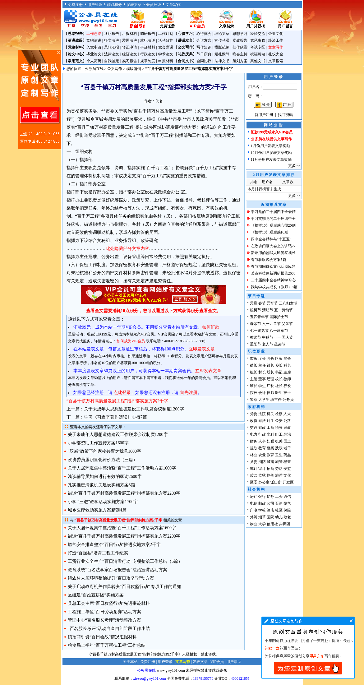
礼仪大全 (275, 54)
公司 (270, 503)
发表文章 (134, 4)
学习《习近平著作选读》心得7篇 (115, 417)
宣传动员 (221, 40)
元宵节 (272, 303)
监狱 (262, 475)
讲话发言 (185, 40)
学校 (262, 510)
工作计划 (165, 33)
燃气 (287, 503)
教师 (287, 379)
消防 (262, 462)
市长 (253, 358)
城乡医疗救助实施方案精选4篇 (97, 510)
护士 (287, 393)
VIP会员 (217, 662)
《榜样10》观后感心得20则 (273, 225)
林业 (253, 455)
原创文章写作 (39, 99)
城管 (279, 462)
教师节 (255, 337)
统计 (253, 468)
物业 (253, 524)
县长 (270, 358)
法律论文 (111, 54)
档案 (270, 448)
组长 (253, 372)
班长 (253, 386)
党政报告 (240, 40)
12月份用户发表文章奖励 (271, 152)
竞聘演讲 (93, 40)
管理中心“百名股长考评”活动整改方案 (104, 620)
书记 (279, 372)
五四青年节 (259, 317)
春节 (262, 303)
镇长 (270, 365)
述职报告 (111, 33)
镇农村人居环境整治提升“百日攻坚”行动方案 (111, 578)
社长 (279, 386)
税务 (279, 427)
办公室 (264, 482)
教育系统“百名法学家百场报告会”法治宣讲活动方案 (117, 569)
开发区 (288, 482)
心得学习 (185, 33)
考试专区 (257, 47)
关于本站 (130, 662)
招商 (270, 468)
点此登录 (122, 392)
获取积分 (114, 4)
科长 (287, 365)
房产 (253, 496)
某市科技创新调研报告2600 (273, 273)
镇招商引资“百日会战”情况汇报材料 (102, 637)
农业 (262, 455)
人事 (262, 441)
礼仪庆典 (185, 54)
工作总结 (93, 33)
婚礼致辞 (221, 54)
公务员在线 (94, 69)
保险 (287, 510)
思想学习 (240, 33)
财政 (262, 427)
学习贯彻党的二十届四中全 (273, 218)
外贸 (253, 517)
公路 (287, 421)
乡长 (279, 365)
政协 (253, 421)
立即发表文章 (202, 349)
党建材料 (75, 47)
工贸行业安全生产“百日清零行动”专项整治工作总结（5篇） (125, 561)
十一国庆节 (283, 337)
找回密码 (285, 115)
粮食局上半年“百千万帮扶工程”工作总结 (106, 645)
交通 (253, 427)
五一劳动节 (283, 310)
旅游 (279, 475)
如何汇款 (210, 327)
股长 (270, 372)
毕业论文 (93, 54)
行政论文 (147, 54)
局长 (287, 358)
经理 (270, 379)
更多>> (294, 166)
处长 (253, 365)
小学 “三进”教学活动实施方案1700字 (103, 501)
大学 (262, 524)
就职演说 (147, 40)
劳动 (279, 468)
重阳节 (255, 344)
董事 (262, 379)
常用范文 (75, 61)
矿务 (270, 496)
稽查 (287, 462)
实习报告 (129, 61)
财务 (253, 441)
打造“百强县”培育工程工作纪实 (98, 553)
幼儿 (279, 517)
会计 (262, 393)
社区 (279, 510)
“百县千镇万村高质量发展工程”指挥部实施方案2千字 (117, 401)
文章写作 (173, 4)
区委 (253, 482)
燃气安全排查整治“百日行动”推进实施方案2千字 (114, 544)
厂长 (270, 386)
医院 (270, 517)
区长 (279, 358)
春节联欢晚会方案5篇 (268, 259)
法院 (262, 414)
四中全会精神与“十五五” (271, 239)
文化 (287, 475)
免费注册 (75, 4)
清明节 (267, 310)
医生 (279, 393)
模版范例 (221, 47)
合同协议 (203, 61)
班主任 (276, 399)
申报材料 (165, 61)
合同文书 (185, 61)
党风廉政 (257, 40)
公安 (279, 421)
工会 (279, 496)
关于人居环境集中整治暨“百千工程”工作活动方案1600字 (122, 468)
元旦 (253, 303)
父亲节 (287, 324)
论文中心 (75, 54)
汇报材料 (129, 33)
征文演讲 (111, 40)
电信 (253, 503)
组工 (279, 434)
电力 (253, 434)
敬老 (287, 517)
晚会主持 (240, 54)
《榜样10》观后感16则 (269, 232)
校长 (279, 379)
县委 (253, 462)
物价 (270, 475)
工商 (270, 427)
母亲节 (255, 324)
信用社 (272, 524)
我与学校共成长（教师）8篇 (274, 287)
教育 (262, 448)
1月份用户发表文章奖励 (270, 146)
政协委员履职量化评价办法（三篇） (102, 459)
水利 (270, 434)
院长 (253, 393)
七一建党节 (259, 330)
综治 (287, 434)
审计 (262, 468)
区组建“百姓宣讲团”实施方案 (96, 595)
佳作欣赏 (240, 47)
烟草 (262, 517)
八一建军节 (279, 330)
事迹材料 (147, 47)
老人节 (267, 344)
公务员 (288, 399)
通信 (287, 496)
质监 (253, 475)
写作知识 (203, 47)
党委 (253, 414)
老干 (287, 448)
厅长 (262, 358)
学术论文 (165, 54)
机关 (270, 414)
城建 (270, 462)
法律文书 (221, 61)
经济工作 (275, 40)
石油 (279, 503)
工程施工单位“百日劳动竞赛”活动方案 (104, 611)
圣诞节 (279, 344)
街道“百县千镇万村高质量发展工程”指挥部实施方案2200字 (124, 493)
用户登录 (94, 4)
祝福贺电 (257, 54)
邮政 (262, 503)
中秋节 (267, 337)
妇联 (270, 441)
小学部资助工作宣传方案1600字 (98, 443)
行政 (262, 434)
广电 (253, 510)
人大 (287, 414)
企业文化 (275, 33)
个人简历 (93, 61)
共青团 (284, 524)
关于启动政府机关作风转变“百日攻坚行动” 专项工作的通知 (125, 586)
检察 (279, 414)
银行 (262, 496)
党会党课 (165, 47)
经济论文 (129, 54)
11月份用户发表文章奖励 (271, 159)
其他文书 (257, 61)
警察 (253, 399)
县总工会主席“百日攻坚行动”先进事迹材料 (109, 603)
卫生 (279, 455)
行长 (287, 386)
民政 (287, 427)
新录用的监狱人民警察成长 (273, 253)
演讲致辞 (75, 40)
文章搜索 (275, 61)
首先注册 (188, 392)
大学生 (264, 399)
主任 (262, 365)
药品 (287, 455)
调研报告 (147, 33)
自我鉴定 (111, 61)
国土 (287, 441)
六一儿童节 (271, 324)
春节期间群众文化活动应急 (273, 266)
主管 (253, 379)
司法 (262, 421)
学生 (262, 386)
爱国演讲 (129, 40)
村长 (262, 372)
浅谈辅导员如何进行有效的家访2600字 (105, 476)
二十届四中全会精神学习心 (273, 280)
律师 (270, 393)
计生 (270, 421)
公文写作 (185, 47)
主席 (287, 372)
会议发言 (203, 40)
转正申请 (129, 47)
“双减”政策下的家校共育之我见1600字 (104, 451)
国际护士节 (279, 317)
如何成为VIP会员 (131, 341)
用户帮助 (233, 662)
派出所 (276, 482)
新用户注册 (264, 115)
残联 (279, 448)
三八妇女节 (288, 303)
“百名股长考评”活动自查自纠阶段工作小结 (109, 628)
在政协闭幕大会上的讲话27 (273, 246)
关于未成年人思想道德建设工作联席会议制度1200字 (134, 409)
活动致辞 (165, 40)
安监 (287, 468)
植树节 (255, 310)
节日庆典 (203, 54)
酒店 (270, 510)
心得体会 (203, 33)
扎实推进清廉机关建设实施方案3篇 (101, 485)
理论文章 (221, 33)
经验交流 (257, 33)
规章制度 (147, 61)
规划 (253, 448)
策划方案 (240, 61)
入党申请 (93, 47)
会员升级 (153, 4)
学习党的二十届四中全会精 (273, 212)
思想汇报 (111, 47)
